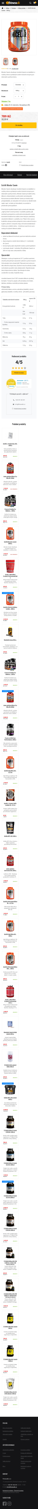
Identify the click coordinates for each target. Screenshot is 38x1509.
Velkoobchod (6, 1461)
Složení (19, 175)
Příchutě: (4, 85)
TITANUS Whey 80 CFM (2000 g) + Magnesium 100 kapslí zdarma (10, 1295)
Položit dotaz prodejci (26, 165)
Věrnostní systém (7, 1434)
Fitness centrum (25, 1439)
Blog (4, 1466)
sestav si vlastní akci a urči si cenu (19, 149)
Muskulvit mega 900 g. (10, 640)
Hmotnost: (4, 90)
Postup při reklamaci (26, 1453)
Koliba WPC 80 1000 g (10, 836)
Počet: (3, 96)
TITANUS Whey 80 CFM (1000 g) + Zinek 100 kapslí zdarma (10, 1262)
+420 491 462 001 (19, 400)
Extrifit (8, 162)
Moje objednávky (7, 1428)
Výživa (7, 8)
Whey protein (22, 8)
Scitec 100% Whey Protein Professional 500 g (10, 576)
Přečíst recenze (19, 373)
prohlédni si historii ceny (19, 155)
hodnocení (14, 68)
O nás (4, 1453)
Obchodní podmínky (8, 1450)
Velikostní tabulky (25, 1428)
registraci (24, 143)
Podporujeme (6, 1456)
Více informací (8, 175)
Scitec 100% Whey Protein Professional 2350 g (10, 1001)
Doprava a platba (25, 1450)
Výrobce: (3, 162)
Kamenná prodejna (8, 1431)
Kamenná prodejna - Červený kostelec (13, 1490)
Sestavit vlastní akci (26, 1431)
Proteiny (14, 8)
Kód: (20, 162)
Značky (5, 1439)
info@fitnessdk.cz (19, 404)
